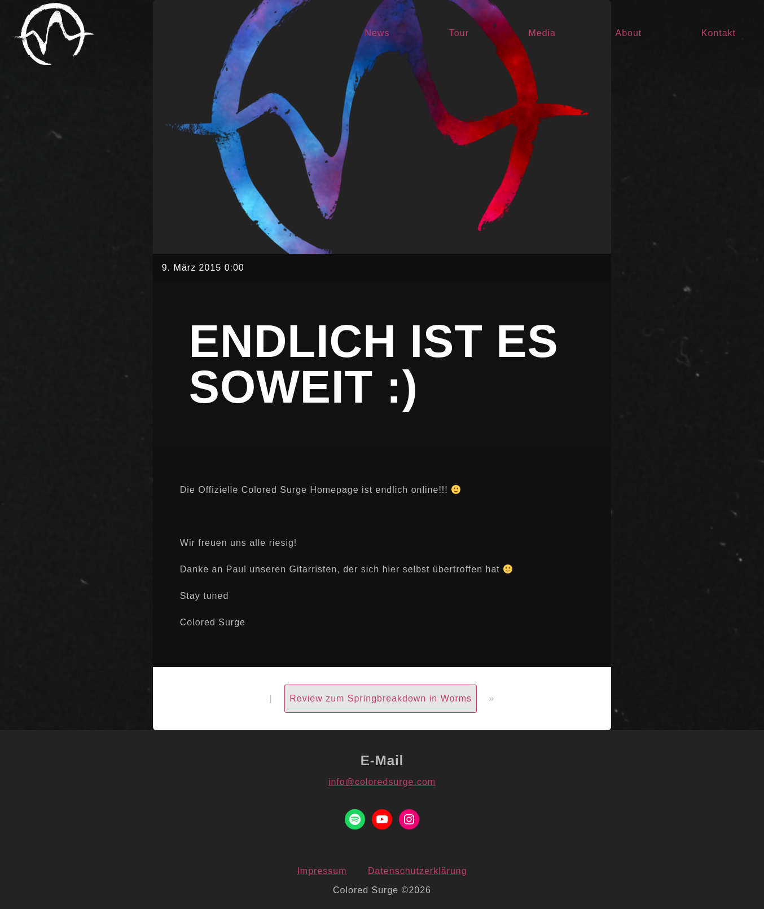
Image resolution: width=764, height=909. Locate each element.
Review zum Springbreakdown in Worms (380, 698)
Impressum (321, 871)
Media (542, 33)
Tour (459, 33)
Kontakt (718, 33)
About (628, 33)
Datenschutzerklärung (417, 871)
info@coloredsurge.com (382, 782)
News (377, 33)
